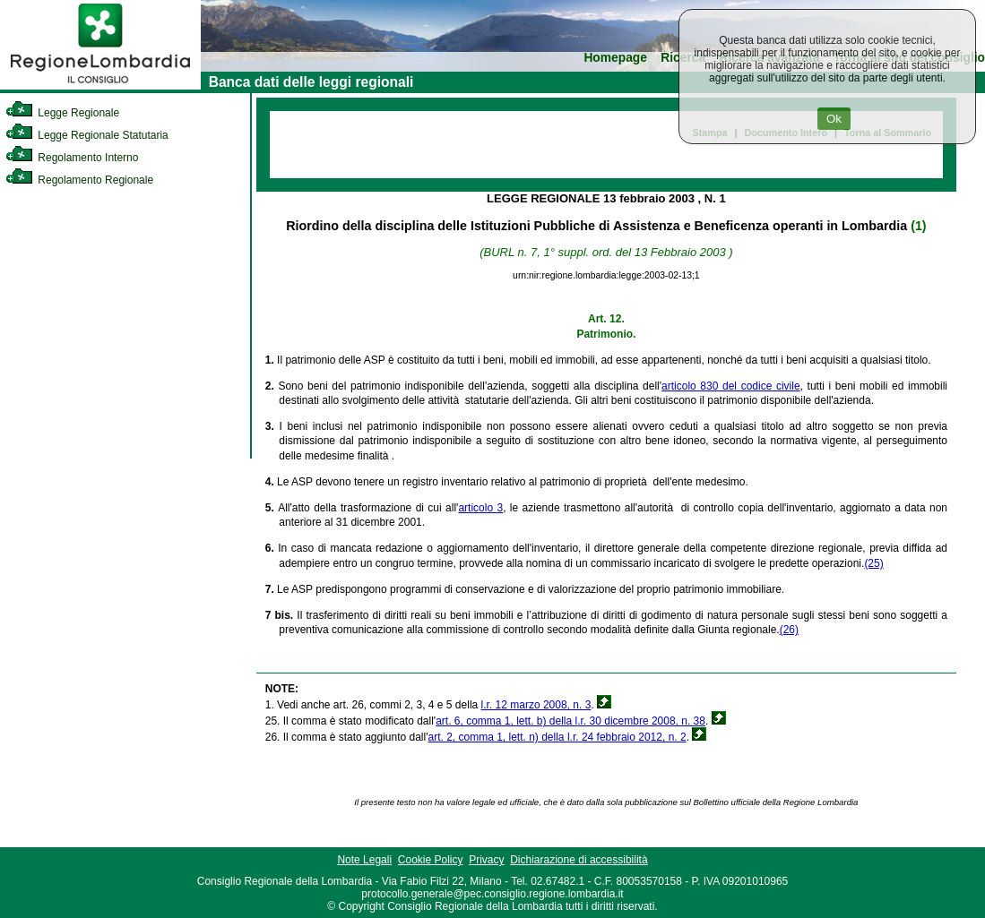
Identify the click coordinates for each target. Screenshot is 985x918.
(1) (918, 226)
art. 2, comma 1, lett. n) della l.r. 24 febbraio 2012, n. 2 (557, 737)
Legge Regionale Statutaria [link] (86, 135)
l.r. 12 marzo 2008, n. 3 (536, 705)
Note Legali (364, 860)
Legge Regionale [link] (62, 113)
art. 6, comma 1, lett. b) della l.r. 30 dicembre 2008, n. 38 (570, 721)
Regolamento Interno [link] (71, 157)
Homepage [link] (615, 57)
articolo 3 (480, 508)
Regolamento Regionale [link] (79, 180)
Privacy (486, 860)
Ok (834, 118)
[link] (100, 86)
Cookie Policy (430, 860)
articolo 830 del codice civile (730, 386)
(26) (789, 629)
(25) (873, 563)
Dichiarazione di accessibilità (578, 860)
